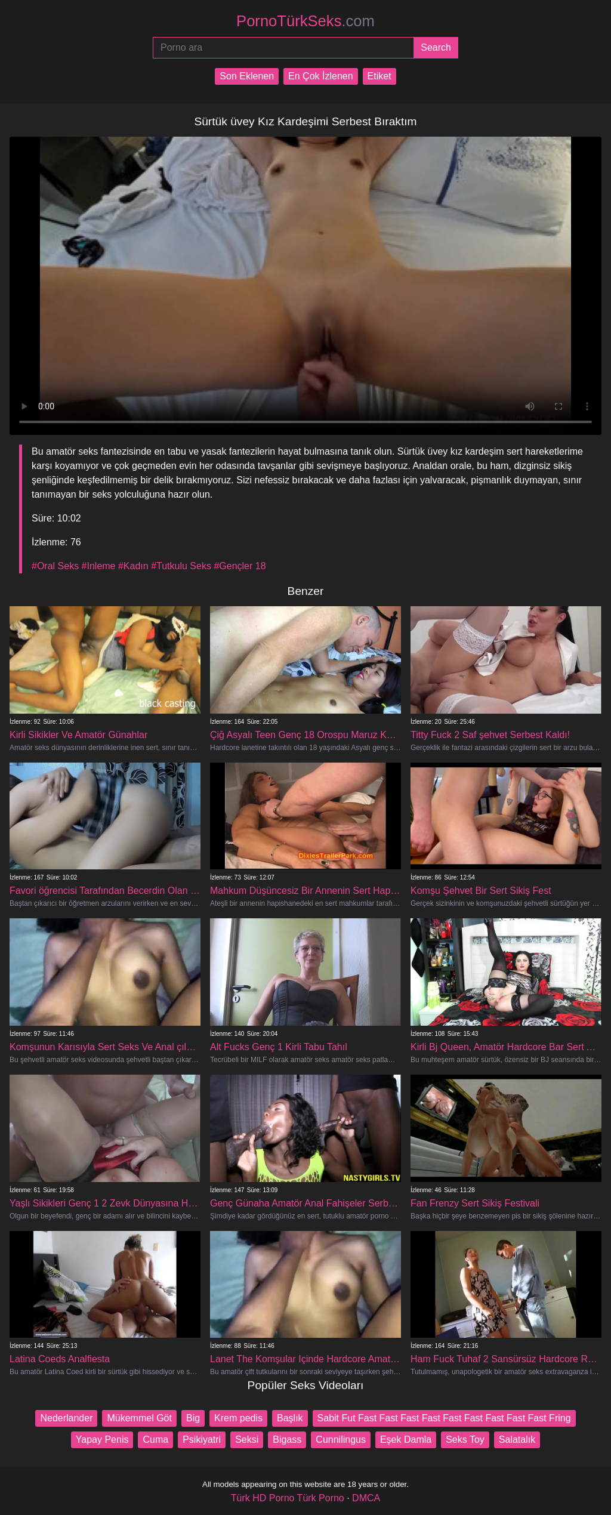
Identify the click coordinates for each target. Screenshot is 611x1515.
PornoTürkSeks (305, 21)
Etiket (379, 76)
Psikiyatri (202, 1439)
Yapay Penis (102, 1439)
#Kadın (133, 566)
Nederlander (66, 1418)
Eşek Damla (405, 1439)
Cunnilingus (341, 1439)
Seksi (246, 1439)
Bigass (287, 1439)
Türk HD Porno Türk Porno (287, 1498)
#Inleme (99, 566)
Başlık (290, 1418)
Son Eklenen (247, 76)
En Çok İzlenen (320, 76)
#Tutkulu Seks (181, 566)
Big (193, 1418)
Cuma (155, 1439)
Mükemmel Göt (139, 1418)
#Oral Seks (55, 566)
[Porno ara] (283, 47)
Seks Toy (465, 1439)
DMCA (366, 1498)
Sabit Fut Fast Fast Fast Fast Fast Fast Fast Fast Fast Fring (444, 1418)
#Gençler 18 (240, 566)
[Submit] (435, 47)
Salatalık (517, 1439)
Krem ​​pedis (238, 1418)
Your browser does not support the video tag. (305, 286)
